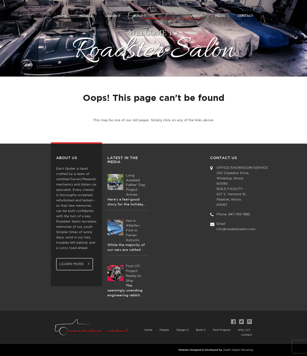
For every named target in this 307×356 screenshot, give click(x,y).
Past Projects (221, 330)
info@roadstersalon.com (236, 229)
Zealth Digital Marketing (238, 350)
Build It (139, 16)
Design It (113, 16)
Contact (245, 16)
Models (86, 16)
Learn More (75, 264)
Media (220, 16)
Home (62, 16)
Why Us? (244, 330)
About (196, 16)
